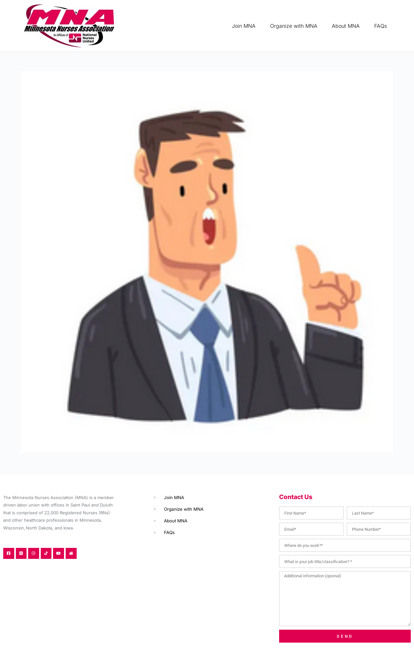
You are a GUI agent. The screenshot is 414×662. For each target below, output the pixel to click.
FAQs (380, 26)
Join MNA (244, 26)
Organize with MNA (293, 26)
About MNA (346, 26)
